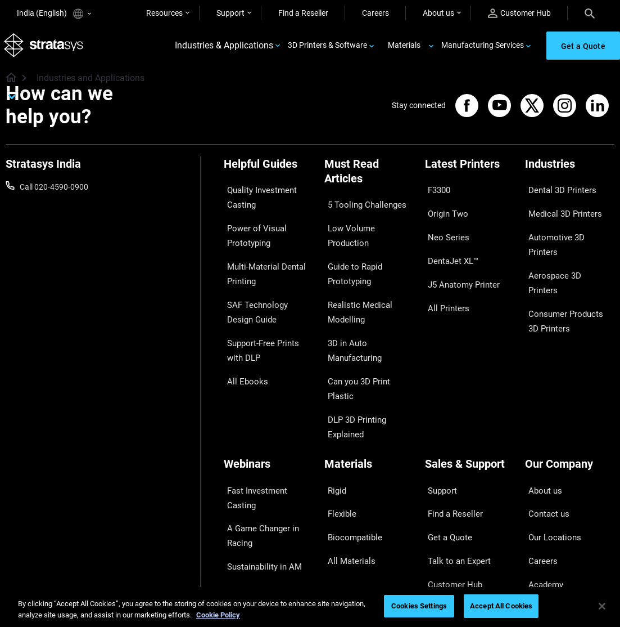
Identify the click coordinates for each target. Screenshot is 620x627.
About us (438, 12)
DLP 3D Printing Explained (351, 357)
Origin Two (444, 208)
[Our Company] (569, 394)
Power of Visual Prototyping (251, 231)
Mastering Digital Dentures (253, 516)
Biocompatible (349, 446)
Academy (541, 479)
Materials (404, 48)
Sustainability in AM (258, 461)
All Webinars (245, 540)
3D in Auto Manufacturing (350, 309)
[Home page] (8, 84)
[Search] (589, 13)
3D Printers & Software (327, 48)
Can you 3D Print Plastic (366, 333)
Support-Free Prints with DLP (266, 324)
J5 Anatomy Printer (459, 258)
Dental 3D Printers (556, 192)
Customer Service (455, 496)
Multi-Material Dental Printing (260, 262)
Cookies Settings (419, 606)
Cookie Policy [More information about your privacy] (218, 615)
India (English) (54, 13)
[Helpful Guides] (268, 173)
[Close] (602, 606)
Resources (164, 12)
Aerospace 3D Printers (564, 242)
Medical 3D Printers (558, 208)
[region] (310, 607)
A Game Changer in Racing (257, 437)
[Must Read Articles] (369, 181)
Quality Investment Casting (256, 200)
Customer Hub (519, 13)
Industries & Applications (224, 48)
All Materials (345, 463)
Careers (375, 12)
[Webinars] (268, 394)
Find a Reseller (303, 12)
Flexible (337, 430)
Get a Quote (446, 446)
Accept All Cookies (501, 606)
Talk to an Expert (454, 463)
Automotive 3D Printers (565, 225)
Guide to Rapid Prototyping (349, 247)
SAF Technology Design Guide (264, 293)
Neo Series (443, 225)
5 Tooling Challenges (360, 207)
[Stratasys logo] (45, 49)
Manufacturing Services (482, 48)
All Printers (444, 275)
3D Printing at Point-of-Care (264, 485)
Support (230, 12)
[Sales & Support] (469, 394)
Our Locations (549, 446)
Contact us (544, 430)
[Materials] (369, 394)
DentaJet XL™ (449, 242)
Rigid (333, 413)
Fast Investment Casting (266, 413)
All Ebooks (242, 348)
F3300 (436, 192)
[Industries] (569, 173)
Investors (541, 512)
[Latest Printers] (469, 173)
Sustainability (548, 496)
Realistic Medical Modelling (353, 278)
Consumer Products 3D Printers (565, 265)
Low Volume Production (366, 223)
